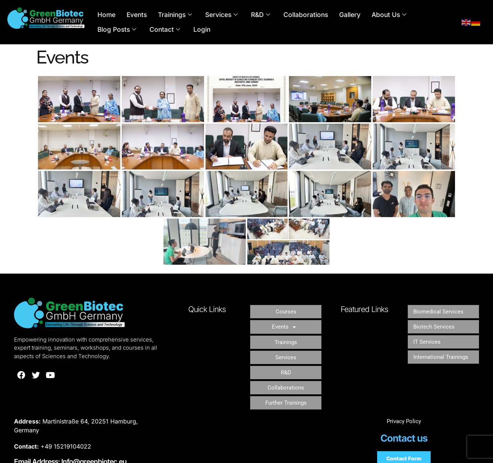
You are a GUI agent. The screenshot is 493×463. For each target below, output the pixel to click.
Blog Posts (413, 14)
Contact (111, 29)
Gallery (331, 14)
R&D (249, 14)
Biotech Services (434, 319)
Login (145, 29)
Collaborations (291, 14)
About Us (367, 14)
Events (133, 14)
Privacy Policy (404, 394)
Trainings (168, 14)
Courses (285, 309)
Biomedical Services (439, 309)
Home (105, 14)
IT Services (427, 330)
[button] (285, 320)
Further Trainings (286, 373)
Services (212, 14)
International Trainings (442, 341)
